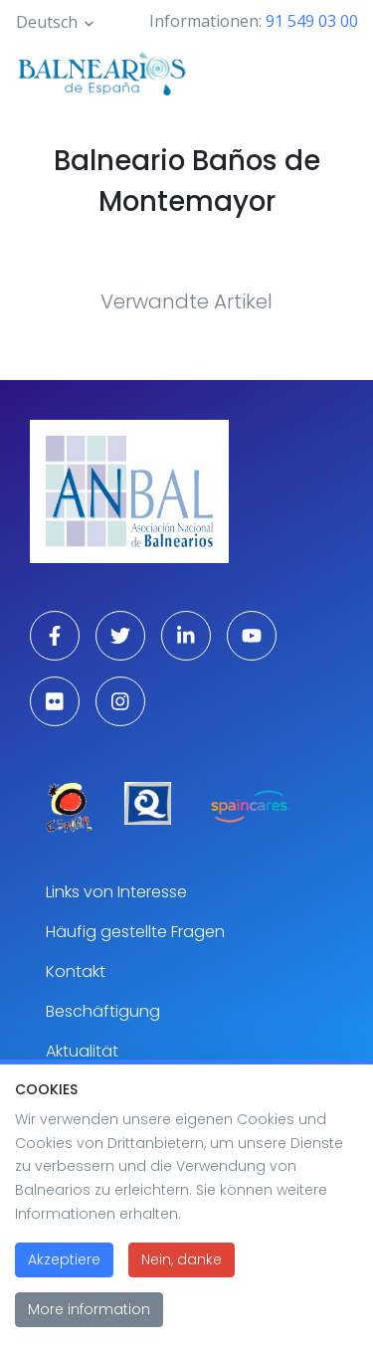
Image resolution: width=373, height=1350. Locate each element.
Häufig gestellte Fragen (135, 931)
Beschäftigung (103, 1011)
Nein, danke (181, 1281)
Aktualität (82, 1051)
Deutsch (47, 22)
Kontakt (75, 971)
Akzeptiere (64, 1281)
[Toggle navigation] (331, 72)
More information (89, 1331)
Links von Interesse (116, 891)
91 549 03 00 (312, 21)
